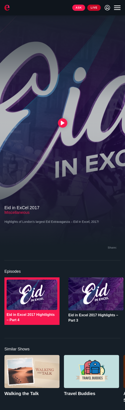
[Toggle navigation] (116, 7)
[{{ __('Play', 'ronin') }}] (62, 123)
